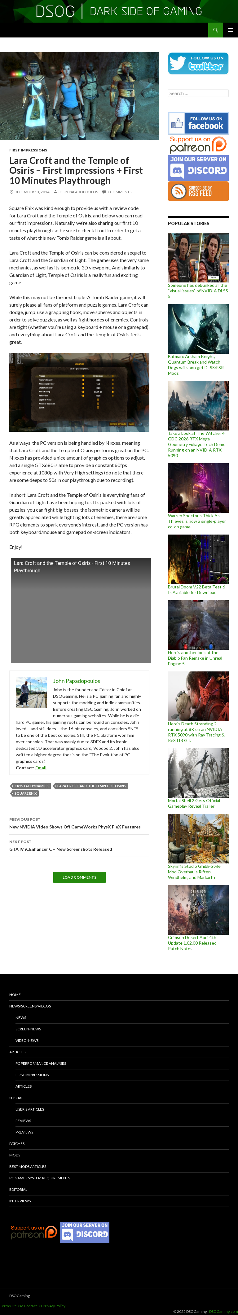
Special (16, 1097)
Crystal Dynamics (32, 786)
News (20, 1017)
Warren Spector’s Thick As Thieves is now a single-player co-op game (197, 521)
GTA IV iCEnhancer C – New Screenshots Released (79, 845)
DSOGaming (19, 1295)
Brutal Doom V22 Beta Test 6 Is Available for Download (196, 589)
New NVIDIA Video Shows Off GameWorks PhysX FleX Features (79, 822)
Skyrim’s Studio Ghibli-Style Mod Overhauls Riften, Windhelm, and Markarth (194, 871)
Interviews (20, 1201)
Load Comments (79, 877)
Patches (16, 1143)
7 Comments (119, 192)
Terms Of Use (11, 1306)
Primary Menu (230, 30)
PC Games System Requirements (39, 1178)
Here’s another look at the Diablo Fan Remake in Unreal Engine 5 (195, 658)
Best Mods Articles (27, 1166)
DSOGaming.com (223, 1311)
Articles (17, 1052)
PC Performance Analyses (40, 1063)
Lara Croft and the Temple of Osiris (91, 786)
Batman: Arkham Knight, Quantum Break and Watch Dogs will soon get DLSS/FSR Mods (196, 365)
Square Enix (26, 793)
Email (40, 767)
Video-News (26, 1040)
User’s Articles (29, 1109)
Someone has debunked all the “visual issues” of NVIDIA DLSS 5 (198, 290)
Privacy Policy (54, 1306)
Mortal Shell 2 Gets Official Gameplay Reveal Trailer (194, 803)
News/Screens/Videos (30, 1006)
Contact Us (33, 1306)
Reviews (23, 1120)
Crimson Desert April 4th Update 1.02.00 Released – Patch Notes (194, 943)
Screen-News (28, 1029)
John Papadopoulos (78, 192)
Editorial (18, 1189)
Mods (14, 1155)
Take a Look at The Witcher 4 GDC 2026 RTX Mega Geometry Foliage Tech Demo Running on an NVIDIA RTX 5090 (197, 444)
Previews (24, 1132)
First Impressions (28, 150)
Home (15, 994)
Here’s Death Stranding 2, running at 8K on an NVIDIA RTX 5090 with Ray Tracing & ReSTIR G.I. (196, 732)
